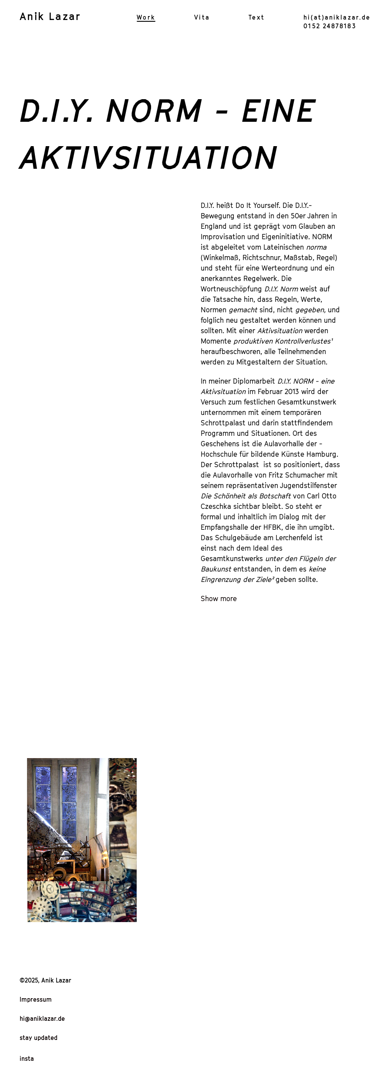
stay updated (38, 1037)
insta (27, 1058)
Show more (219, 598)
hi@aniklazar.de (42, 1018)
